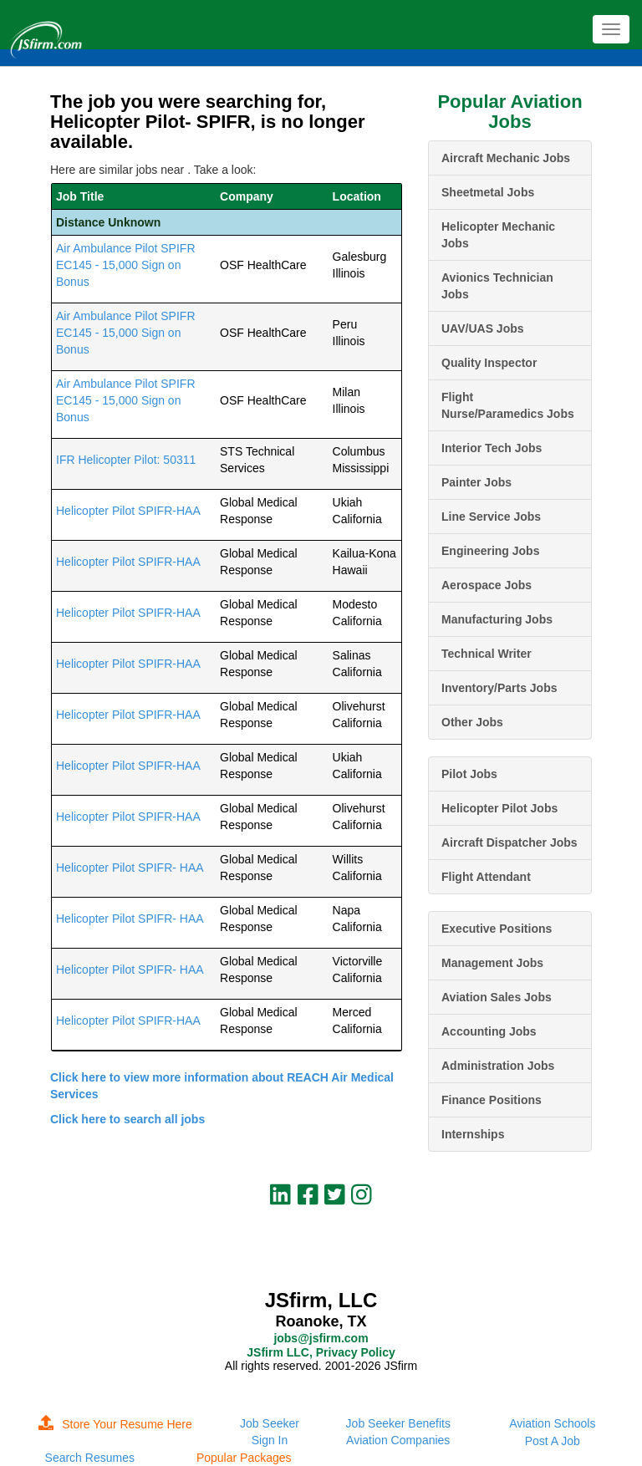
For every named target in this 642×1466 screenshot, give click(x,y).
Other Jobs (472, 722)
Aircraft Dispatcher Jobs (509, 842)
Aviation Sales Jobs (496, 997)
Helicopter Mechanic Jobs (498, 235)
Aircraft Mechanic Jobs (505, 158)
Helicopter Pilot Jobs (499, 808)
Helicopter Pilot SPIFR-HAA (128, 510)
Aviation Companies (398, 1440)
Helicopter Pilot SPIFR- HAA (130, 867)
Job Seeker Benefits (398, 1423)
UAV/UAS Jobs (482, 328)
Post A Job (552, 1441)
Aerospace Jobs (486, 585)
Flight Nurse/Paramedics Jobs (507, 405)
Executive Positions (496, 928)
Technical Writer (486, 653)
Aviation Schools (552, 1423)
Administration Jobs (497, 1065)
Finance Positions (491, 1100)
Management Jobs (492, 963)
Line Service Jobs (491, 516)
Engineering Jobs (490, 550)
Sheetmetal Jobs (487, 192)
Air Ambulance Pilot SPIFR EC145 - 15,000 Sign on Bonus (126, 265)
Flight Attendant (486, 876)
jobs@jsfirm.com (320, 1338)
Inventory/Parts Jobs (499, 688)
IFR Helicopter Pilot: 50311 (126, 459)
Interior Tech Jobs (491, 448)
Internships (472, 1134)
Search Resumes (90, 1457)
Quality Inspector (489, 362)
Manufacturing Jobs (497, 619)
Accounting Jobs (489, 1031)
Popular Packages (244, 1457)
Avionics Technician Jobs (497, 286)
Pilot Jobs (469, 774)
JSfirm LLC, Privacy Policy (321, 1352)
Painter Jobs (476, 482)
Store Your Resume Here (115, 1424)
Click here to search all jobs (127, 1119)
